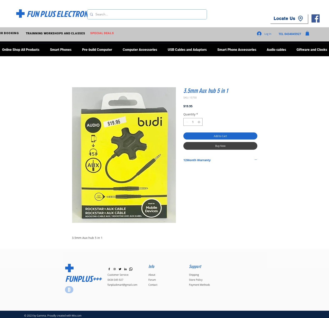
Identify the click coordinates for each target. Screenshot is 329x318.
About (151, 274)
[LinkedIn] (125, 269)
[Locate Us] (289, 18)
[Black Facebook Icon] (109, 269)
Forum (152, 279)
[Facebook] (315, 18)
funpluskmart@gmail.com (122, 284)
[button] (307, 33)
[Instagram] (114, 269)
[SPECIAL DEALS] (102, 33)
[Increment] (199, 122)
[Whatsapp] (131, 269)
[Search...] (146, 14)
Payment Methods (199, 284)
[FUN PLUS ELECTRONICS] (62, 14)
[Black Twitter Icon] (120, 269)
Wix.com (76, 315)
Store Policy (196, 279)
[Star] (69, 289)
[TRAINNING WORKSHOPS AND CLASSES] (55, 33)
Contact (152, 284)
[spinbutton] (193, 122)
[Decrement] (186, 122)
